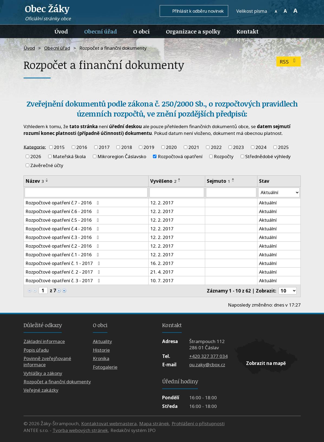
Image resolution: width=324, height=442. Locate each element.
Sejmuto (218, 181)
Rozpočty (224, 156)
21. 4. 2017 (162, 272)
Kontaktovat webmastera (109, 423)
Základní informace (44, 341)
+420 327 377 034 (208, 356)
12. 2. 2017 (162, 203)
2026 (35, 156)
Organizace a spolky (193, 31)
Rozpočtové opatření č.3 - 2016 (63, 237)
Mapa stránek (154, 423)
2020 (171, 147)
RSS (289, 61)
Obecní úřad (100, 31)
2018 (126, 147)
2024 (261, 147)
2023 (238, 147)
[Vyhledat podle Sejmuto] (231, 192)
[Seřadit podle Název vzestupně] (47, 179)
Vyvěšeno (163, 181)
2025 (283, 147)
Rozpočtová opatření (180, 156)
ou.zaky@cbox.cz (207, 364)
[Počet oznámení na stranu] (287, 291)
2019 (148, 147)
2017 (104, 147)
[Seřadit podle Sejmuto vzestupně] (233, 179)
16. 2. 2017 (162, 263)
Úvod (61, 31)
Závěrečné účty (46, 165)
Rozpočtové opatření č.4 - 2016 (63, 228)
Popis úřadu (36, 350)
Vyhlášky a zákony (43, 373)
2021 (193, 147)
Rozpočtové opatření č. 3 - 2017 (63, 280)
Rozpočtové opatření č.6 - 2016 (63, 211)
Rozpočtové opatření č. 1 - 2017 (63, 263)
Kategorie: (35, 147)
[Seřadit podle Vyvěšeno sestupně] (179, 181)
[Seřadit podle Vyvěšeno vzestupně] (179, 179)
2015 (59, 147)
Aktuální (268, 203)
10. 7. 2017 (162, 280)
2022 (216, 147)
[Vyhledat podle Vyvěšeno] (176, 192)
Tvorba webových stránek (80, 430)
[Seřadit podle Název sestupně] (47, 181)
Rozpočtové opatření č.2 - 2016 (63, 246)
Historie (101, 350)
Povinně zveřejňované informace (47, 361)
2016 (81, 147)
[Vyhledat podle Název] (86, 192)
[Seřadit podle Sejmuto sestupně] (233, 181)
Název (34, 181)
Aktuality (102, 341)
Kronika (101, 358)
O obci (141, 31)
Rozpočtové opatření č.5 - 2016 (63, 220)
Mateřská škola (69, 156)
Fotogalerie (105, 367)
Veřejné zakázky (41, 390)
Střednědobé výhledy (268, 156)
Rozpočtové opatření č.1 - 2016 (63, 254)
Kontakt (247, 31)
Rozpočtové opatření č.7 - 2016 (63, 203)
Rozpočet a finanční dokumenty (57, 381)
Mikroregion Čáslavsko (121, 156)
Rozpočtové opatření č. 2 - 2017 (63, 272)
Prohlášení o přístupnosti (198, 423)
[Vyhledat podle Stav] (279, 192)
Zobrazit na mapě (266, 363)
